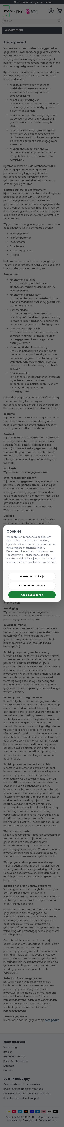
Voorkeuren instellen (32, 585)
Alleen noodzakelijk (32, 576)
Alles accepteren (32, 595)
